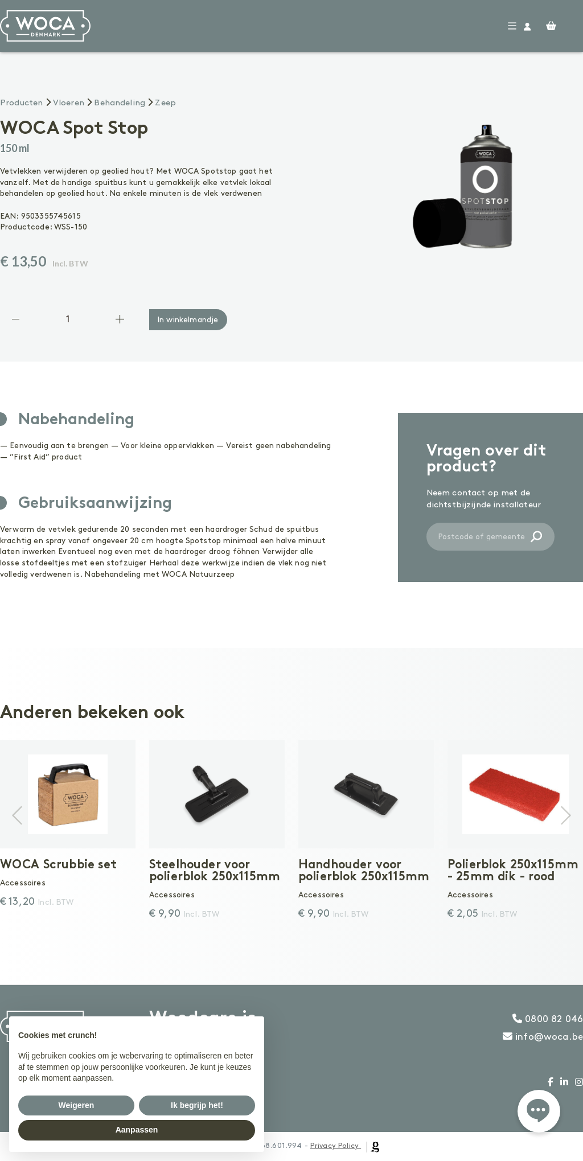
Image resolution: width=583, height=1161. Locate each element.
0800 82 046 (547, 1019)
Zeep (165, 103)
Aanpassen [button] (137, 1129)
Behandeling (119, 103)
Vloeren (68, 103)
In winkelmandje (187, 319)
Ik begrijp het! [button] (197, 1105)
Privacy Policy (334, 1145)
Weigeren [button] (77, 1105)
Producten (21, 103)
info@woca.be (543, 1036)
